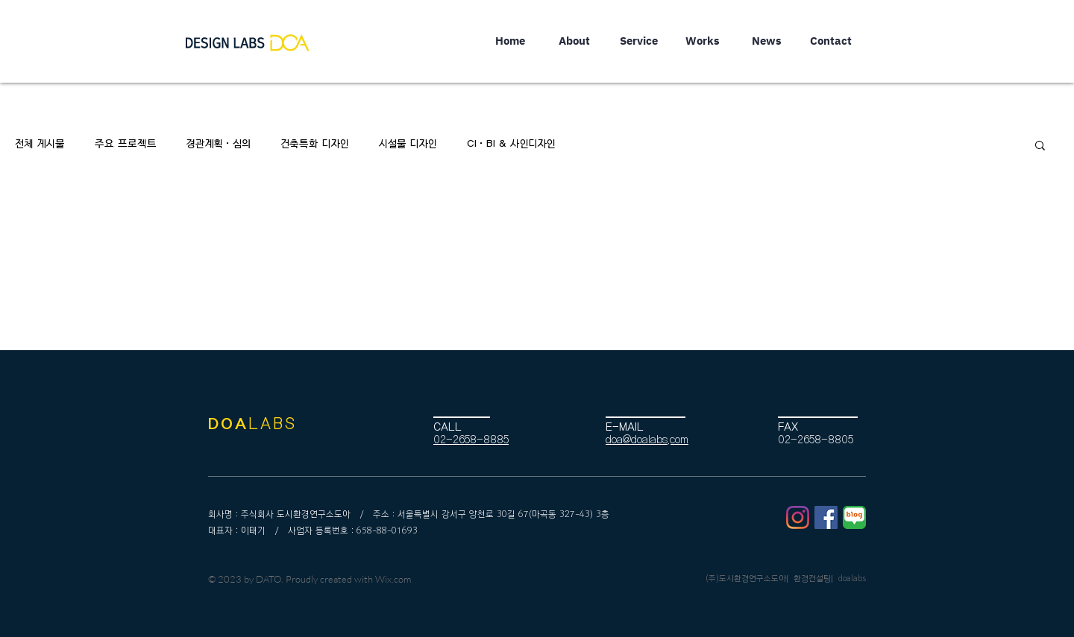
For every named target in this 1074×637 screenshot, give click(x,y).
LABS (272, 423)
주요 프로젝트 (126, 144)
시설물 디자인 (408, 144)
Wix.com (393, 579)
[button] (1040, 146)
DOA (228, 423)
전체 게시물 (40, 144)
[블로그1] (854, 517)
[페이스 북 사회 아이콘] (826, 517)
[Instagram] (797, 517)
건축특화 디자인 (314, 144)
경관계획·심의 (218, 144)
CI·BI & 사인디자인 (511, 144)
